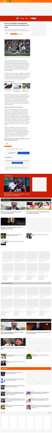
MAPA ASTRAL (15, 1)
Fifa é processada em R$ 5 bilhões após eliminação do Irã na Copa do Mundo (38, 333)
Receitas (6, 404)
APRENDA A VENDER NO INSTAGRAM (40, 1)
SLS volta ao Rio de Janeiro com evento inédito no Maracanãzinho (40, 355)
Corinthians (7, 136)
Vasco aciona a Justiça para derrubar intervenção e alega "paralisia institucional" (12, 333)
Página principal (5, 1)
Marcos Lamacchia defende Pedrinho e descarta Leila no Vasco (15, 362)
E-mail (47, 1)
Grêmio (15, 110)
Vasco (22, 18)
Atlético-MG (11, 69)
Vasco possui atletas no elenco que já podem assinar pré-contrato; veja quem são (37, 212)
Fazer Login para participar (17, 162)
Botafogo (25, 94)
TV (5, 371)
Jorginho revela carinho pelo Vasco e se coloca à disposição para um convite (11, 228)
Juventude (21, 99)
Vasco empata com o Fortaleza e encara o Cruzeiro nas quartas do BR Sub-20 (15, 355)
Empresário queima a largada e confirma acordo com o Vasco (13, 348)
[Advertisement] (33, 242)
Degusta (32, 397)
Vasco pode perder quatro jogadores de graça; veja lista (15, 242)
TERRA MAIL (20, 1)
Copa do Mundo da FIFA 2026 (10, 1)
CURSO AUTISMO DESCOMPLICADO (28, 1)
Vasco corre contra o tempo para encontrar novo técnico (40, 235)
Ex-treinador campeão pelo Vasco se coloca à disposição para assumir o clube (14, 235)
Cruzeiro (25, 134)
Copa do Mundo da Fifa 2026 (8, 192)
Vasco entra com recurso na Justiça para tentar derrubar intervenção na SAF (11, 212)
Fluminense (19, 131)
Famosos (6, 397)
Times (33, 18)
